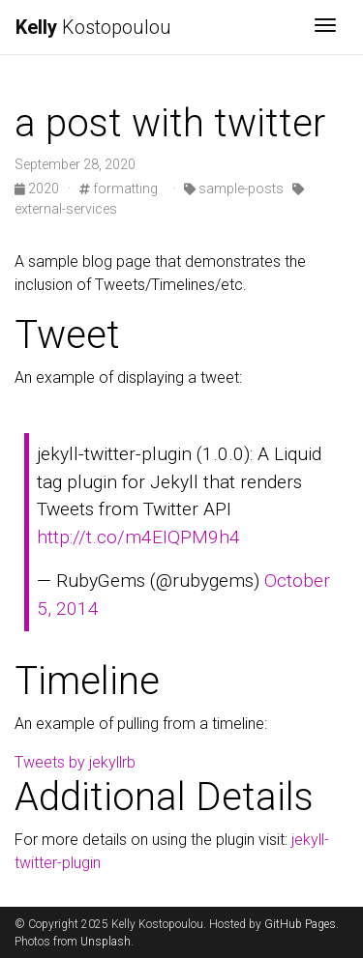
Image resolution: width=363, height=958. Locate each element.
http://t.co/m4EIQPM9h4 (138, 537)
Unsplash (105, 941)
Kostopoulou (93, 27)
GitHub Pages (300, 924)
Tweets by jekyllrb (75, 762)
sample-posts (234, 188)
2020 (38, 188)
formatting (118, 188)
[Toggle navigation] (325, 27)
